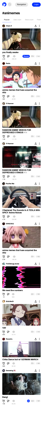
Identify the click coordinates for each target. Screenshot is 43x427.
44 (38, 56)
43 (38, 176)
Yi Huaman (10, 103)
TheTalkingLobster (12, 264)
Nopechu (9, 339)
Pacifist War (10, 184)
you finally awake (10, 52)
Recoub (26, 56)
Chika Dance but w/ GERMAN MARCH (20, 359)
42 (38, 136)
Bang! (5, 397)
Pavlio (8, 63)
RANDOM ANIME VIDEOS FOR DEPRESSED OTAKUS (16, 131)
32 (38, 256)
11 (38, 96)
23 (38, 216)
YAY (4, 328)
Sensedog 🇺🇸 (10, 370)
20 (38, 401)
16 (38, 332)
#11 (25, 172)
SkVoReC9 (10, 301)
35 (38, 363)
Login (36, 4)
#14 (25, 132)
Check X (9, 26)
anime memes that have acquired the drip (19, 91)
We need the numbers (12, 290)
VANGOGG (10, 224)
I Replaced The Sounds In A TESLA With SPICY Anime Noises (21, 211)
